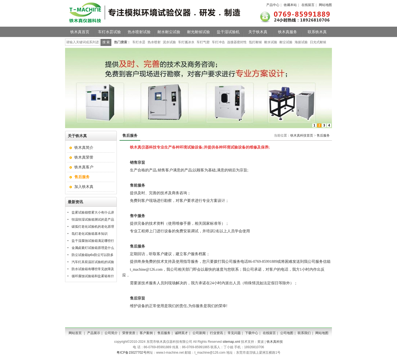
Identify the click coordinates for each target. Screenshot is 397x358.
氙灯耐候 (255, 42)
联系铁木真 (317, 32)
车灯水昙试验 (109, 32)
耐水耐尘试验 (168, 32)
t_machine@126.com (146, 269)
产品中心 (272, 5)
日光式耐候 (318, 42)
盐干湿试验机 (228, 32)
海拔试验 (301, 42)
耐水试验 (270, 42)
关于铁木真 (257, 32)
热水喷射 (154, 42)
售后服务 (323, 135)
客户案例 (146, 333)
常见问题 (234, 333)
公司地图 (286, 333)
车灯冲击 (218, 42)
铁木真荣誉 (83, 157)
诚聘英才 (181, 333)
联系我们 (304, 333)
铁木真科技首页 (301, 135)
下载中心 (251, 333)
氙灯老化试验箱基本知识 (90, 234)
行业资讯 (216, 333)
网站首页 (75, 333)
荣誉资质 (128, 333)
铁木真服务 (287, 32)
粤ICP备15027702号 (131, 352)
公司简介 (111, 333)
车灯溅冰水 (186, 42)
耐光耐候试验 (198, 32)
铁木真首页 (79, 32)
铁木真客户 (83, 167)
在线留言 (307, 5)
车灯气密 (203, 42)
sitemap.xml (231, 342)
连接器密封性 (237, 42)
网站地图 (325, 5)
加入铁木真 (83, 186)
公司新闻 (199, 333)
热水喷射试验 (139, 32)
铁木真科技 (275, 342)
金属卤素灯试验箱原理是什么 (93, 248)
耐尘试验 (285, 42)
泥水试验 (169, 42)
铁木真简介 (83, 147)
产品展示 (93, 333)
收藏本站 (290, 5)
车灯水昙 (138, 42)
